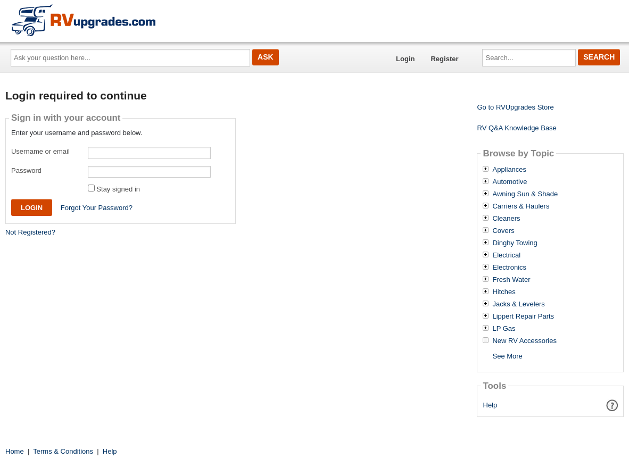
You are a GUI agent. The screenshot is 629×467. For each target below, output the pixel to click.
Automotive (509, 182)
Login (405, 59)
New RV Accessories (524, 341)
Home (14, 451)
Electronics (509, 267)
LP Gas (503, 328)
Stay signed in (118, 189)
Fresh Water (511, 279)
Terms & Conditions (63, 451)
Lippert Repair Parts (523, 316)
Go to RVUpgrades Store (515, 107)
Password (26, 170)
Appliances (509, 169)
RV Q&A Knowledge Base (516, 128)
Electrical (506, 255)
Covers (503, 231)
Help (490, 405)
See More (507, 356)
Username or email (40, 151)
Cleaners (506, 218)
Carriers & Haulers (520, 206)
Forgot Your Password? (97, 208)
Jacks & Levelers (518, 304)
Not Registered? (30, 232)
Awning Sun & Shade (525, 194)
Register (444, 59)
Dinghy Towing (514, 243)
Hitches (503, 292)
